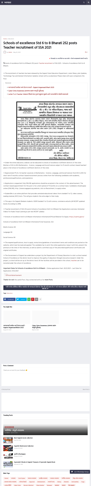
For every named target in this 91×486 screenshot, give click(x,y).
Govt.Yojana (21, 478)
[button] (2, 2)
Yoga (82, 482)
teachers (74, 260)
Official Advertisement (14, 275)
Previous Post (6, 389)
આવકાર (7, 2)
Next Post (86, 389)
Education (11, 38)
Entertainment (41, 482)
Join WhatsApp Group (80, 472)
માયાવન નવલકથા (32, 478)
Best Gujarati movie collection (23, 438)
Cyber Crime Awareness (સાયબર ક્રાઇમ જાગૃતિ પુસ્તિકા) (26, 91)
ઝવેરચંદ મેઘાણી (22, 482)
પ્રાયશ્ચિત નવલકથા (43, 478)
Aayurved (31, 482)
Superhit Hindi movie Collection (23, 446)
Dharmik (66, 482)
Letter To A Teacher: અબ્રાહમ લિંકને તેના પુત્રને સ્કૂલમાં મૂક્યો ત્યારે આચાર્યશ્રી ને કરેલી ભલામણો (38, 94)
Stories (6, 478)
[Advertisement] (45, 20)
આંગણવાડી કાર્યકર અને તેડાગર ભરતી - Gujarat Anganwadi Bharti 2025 (31, 87)
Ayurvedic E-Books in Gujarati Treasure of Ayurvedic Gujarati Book (34, 462)
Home (5, 38)
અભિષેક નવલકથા (66, 478)
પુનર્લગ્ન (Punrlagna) (19, 454)
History (59, 482)
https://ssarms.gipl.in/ (76, 216)
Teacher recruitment (46, 63)
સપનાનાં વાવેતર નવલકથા (10, 482)
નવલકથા (13, 478)
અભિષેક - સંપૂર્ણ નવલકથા (14, 430)
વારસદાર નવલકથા (54, 478)
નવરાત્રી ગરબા (51, 482)
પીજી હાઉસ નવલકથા (78, 478)
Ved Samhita (75, 482)
